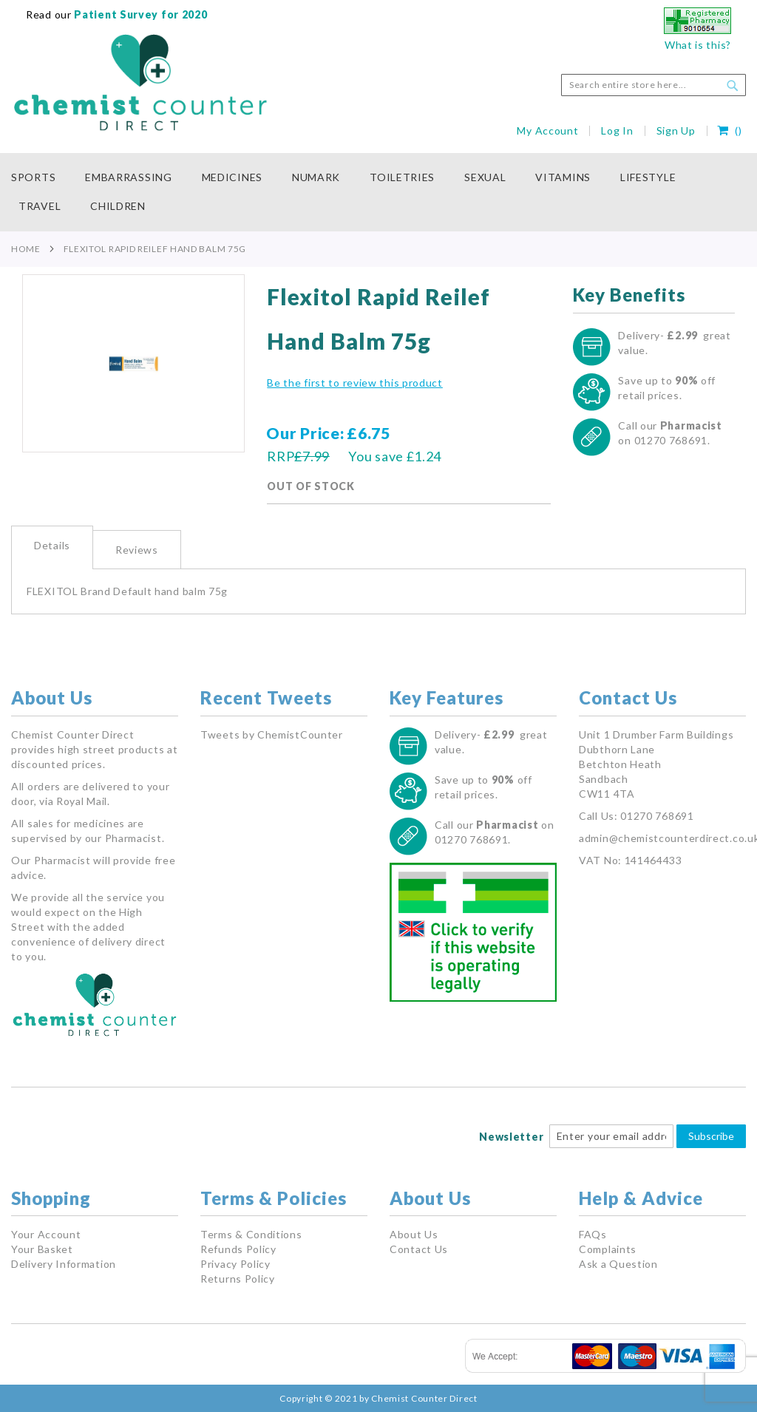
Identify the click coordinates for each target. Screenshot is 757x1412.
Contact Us (419, 1249)
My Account (547, 130)
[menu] (378, 192)
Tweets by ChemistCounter (271, 734)
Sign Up (676, 130)
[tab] (52, 547)
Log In (617, 130)
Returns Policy (237, 1278)
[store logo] (140, 83)
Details (52, 545)
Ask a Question (618, 1263)
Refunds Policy (238, 1249)
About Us (414, 1234)
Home (26, 248)
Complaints (608, 1249)
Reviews (136, 549)
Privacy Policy (235, 1263)
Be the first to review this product (355, 382)
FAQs (593, 1234)
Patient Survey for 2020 (140, 14)
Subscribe (711, 1136)
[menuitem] (40, 177)
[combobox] (653, 85)
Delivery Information (63, 1263)
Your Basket (42, 1249)
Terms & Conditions (251, 1234)
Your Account (46, 1234)
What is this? (698, 44)
